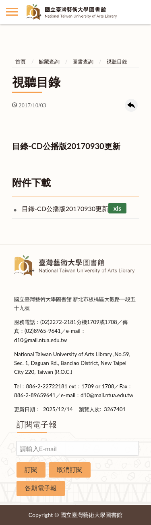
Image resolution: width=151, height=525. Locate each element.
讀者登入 (139, 12)
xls (117, 208)
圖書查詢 (82, 61)
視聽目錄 (116, 61)
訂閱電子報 (37, 424)
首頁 (20, 61)
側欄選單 (12, 12)
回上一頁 (131, 105)
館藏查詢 (49, 61)
